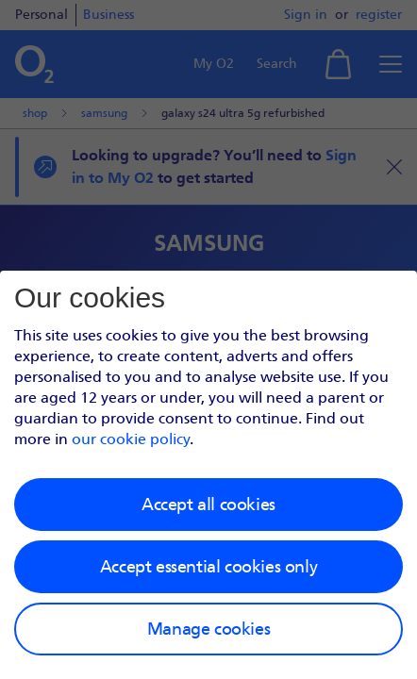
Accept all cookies (208, 504)
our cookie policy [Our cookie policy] (131, 439)
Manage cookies (208, 629)
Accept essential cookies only (208, 566)
